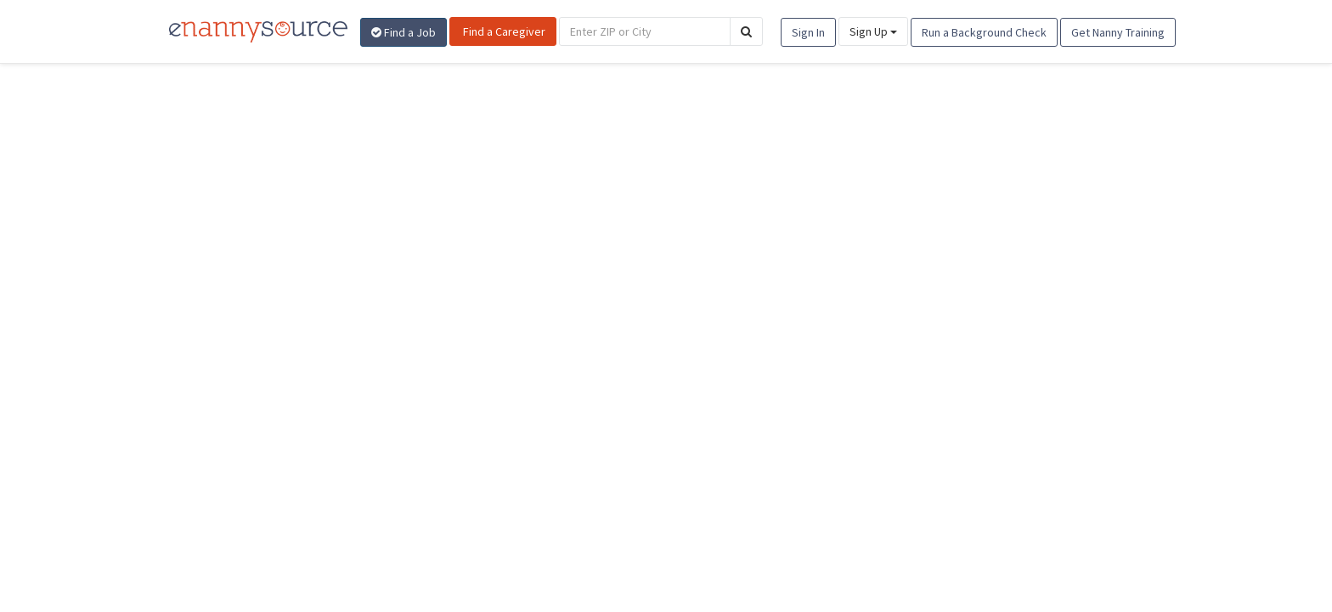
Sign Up (873, 31)
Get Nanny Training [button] (1118, 32)
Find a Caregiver (502, 31)
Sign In (808, 32)
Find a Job (403, 32)
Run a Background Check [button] (984, 32)
